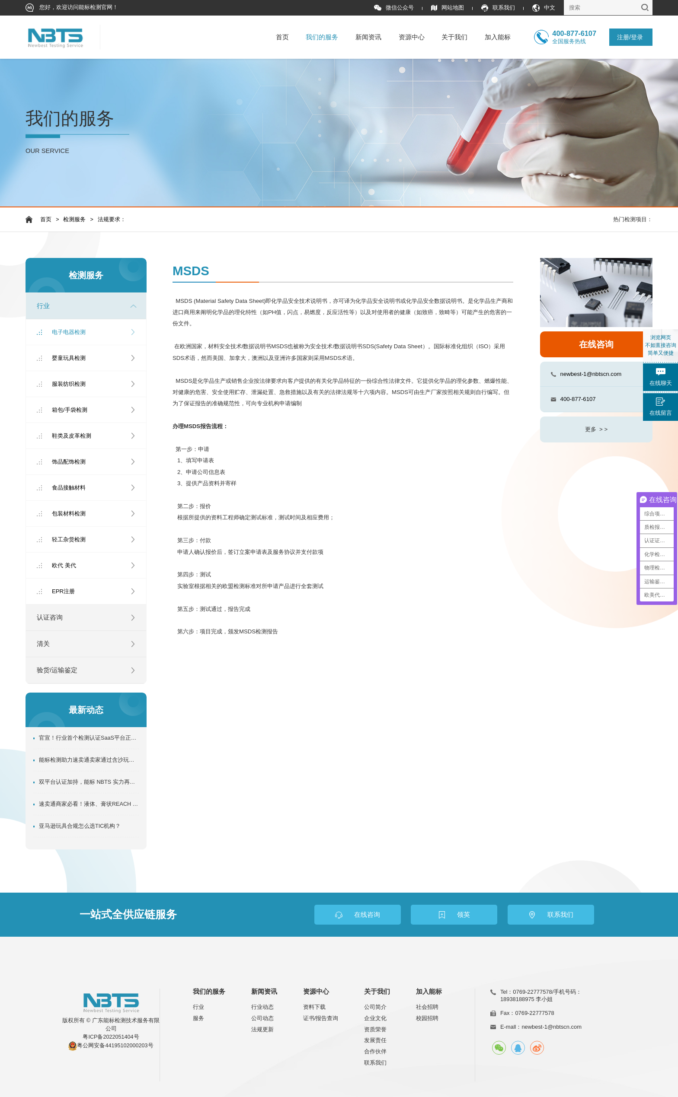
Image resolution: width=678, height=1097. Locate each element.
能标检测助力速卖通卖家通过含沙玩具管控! (89, 760)
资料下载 (314, 1007)
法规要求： (112, 219)
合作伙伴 (375, 1051)
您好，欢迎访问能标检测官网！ (72, 7)
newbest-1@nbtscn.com (591, 374)
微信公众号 (394, 8)
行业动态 (262, 1007)
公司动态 (262, 1018)
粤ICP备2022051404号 (111, 1037)
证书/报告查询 (321, 1018)
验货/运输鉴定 (57, 670)
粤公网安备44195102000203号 (115, 1046)
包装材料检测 (69, 513)
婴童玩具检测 (69, 358)
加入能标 (498, 37)
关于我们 (454, 37)
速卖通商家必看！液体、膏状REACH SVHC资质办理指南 (89, 804)
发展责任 (375, 1040)
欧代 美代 (64, 565)
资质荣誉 (375, 1029)
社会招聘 (427, 1007)
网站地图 (447, 8)
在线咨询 (596, 344)
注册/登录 (630, 37)
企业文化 (375, 1018)
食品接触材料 (69, 487)
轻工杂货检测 (69, 539)
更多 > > (596, 429)
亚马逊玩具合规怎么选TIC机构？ (80, 826)
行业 (43, 305)
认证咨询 (50, 617)
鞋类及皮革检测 (71, 435)
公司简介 (375, 1007)
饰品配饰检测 (69, 461)
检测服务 (74, 219)
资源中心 (412, 37)
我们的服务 (322, 37)
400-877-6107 (578, 399)
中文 (543, 8)
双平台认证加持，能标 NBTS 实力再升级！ (89, 782)
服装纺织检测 (69, 384)
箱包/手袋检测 (69, 410)
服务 (198, 1018)
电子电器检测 (69, 332)
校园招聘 (427, 1018)
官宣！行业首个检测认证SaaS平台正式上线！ (89, 738)
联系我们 (498, 8)
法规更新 (262, 1029)
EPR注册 (63, 591)
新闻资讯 (368, 37)
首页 (282, 37)
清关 (43, 643)
